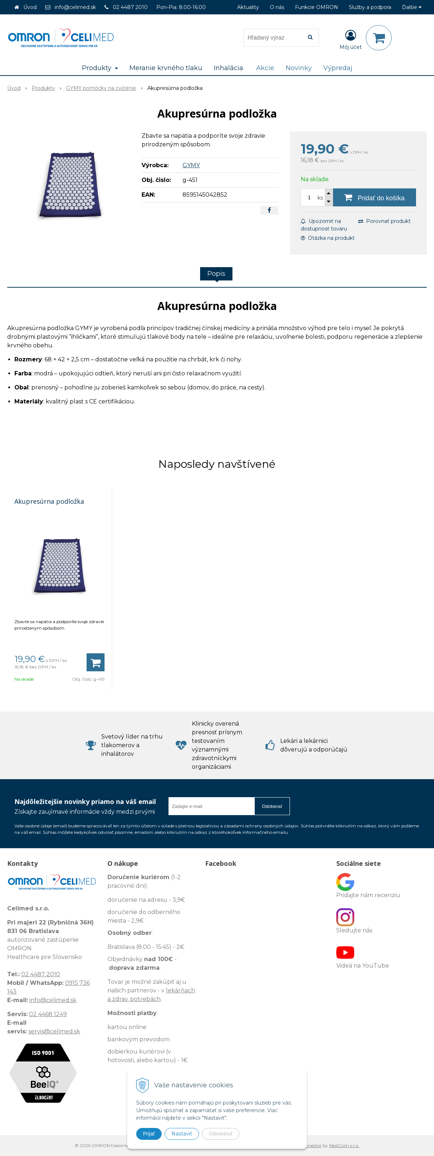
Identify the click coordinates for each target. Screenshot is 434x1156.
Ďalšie (411, 7)
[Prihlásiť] (351, 39)
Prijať (149, 1134)
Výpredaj (337, 68)
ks (320, 198)
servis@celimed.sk (54, 1031)
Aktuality (248, 7)
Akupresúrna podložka (49, 501)
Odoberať (272, 806)
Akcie (265, 68)
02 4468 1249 (48, 1014)
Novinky (299, 68)
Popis (216, 274)
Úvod (30, 7)
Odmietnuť (220, 1134)
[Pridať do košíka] (374, 197)
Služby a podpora (370, 7)
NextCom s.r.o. (344, 1145)
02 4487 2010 (130, 7)
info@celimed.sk (75, 7)
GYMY (191, 165)
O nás (277, 7)
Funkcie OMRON (316, 7)
